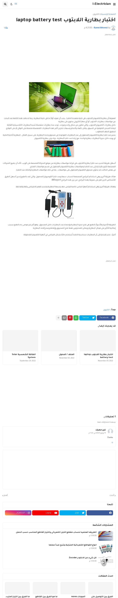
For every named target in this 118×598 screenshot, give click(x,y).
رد (112, 442)
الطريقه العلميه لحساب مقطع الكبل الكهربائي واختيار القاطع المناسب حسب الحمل (56, 532)
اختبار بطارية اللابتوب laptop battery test (98, 356)
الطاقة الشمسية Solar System (24, 356)
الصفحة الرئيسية (108, 14)
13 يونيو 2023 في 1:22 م (97, 433)
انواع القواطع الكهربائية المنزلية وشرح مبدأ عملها (73, 545)
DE (16, 4)
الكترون (96, 14)
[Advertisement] (59, 57)
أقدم (6, 495)
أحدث (112, 495)
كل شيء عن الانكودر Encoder (83, 558)
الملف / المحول (66, 354)
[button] (114, 4)
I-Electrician (101, 4)
